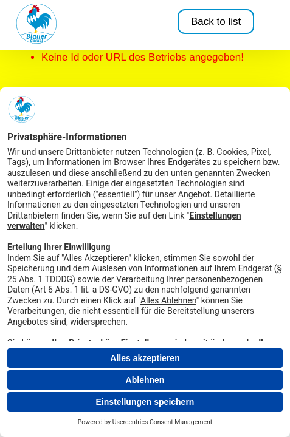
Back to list (216, 21)
